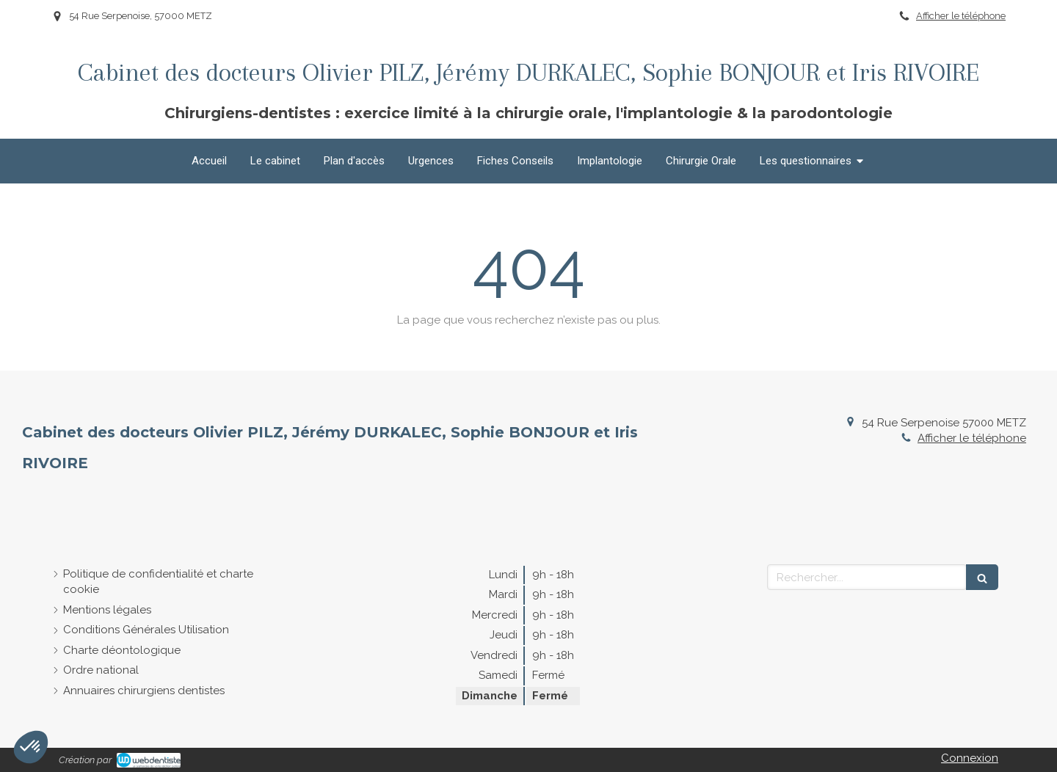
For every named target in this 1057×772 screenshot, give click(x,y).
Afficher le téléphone (961, 15)
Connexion (969, 758)
